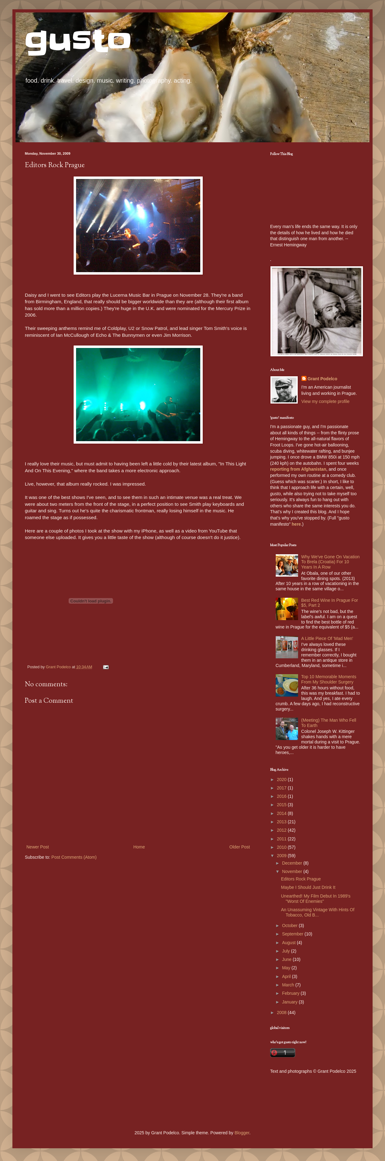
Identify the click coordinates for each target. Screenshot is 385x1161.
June (287, 959)
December (292, 863)
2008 (282, 1012)
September (293, 933)
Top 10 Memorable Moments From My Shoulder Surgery (328, 679)
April (287, 976)
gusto (78, 41)
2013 (282, 821)
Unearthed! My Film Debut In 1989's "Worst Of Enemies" (316, 899)
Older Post (239, 846)
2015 (282, 804)
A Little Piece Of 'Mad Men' (327, 638)
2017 (282, 787)
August (289, 942)
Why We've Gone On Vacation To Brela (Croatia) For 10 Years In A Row (330, 562)
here (296, 524)
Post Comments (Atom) (74, 857)
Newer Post (37, 846)
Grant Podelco (322, 378)
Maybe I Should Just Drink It (308, 887)
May (286, 967)
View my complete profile (325, 401)
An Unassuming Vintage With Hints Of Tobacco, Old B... (317, 912)
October (290, 925)
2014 (282, 813)
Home (139, 846)
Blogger (241, 1132)
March (288, 984)
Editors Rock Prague (301, 878)
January (290, 1001)
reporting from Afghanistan (298, 469)
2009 (282, 855)
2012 (282, 830)
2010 (282, 847)
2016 (282, 796)
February (291, 993)
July (286, 950)
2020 (282, 779)
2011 (282, 838)
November (292, 871)
